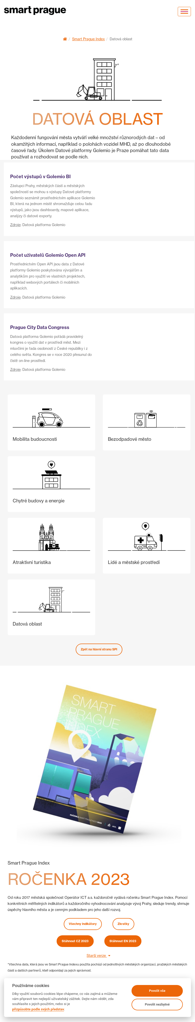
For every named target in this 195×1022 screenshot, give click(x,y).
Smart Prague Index (88, 39)
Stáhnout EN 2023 (122, 941)
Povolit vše (157, 991)
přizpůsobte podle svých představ (38, 1009)
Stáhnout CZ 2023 (75, 941)
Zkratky (123, 924)
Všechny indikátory (83, 924)
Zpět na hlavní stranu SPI (99, 649)
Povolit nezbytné (157, 1004)
